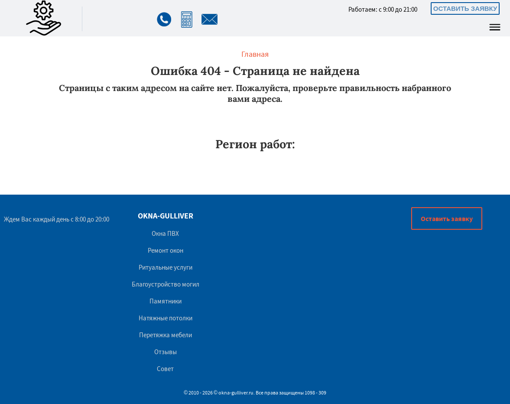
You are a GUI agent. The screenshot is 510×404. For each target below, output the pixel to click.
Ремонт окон (165, 250)
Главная (255, 54)
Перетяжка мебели (165, 335)
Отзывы (165, 352)
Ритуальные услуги (165, 267)
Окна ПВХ (165, 233)
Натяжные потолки (165, 318)
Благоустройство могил (165, 284)
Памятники (165, 301)
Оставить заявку (465, 8)
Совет (165, 369)
